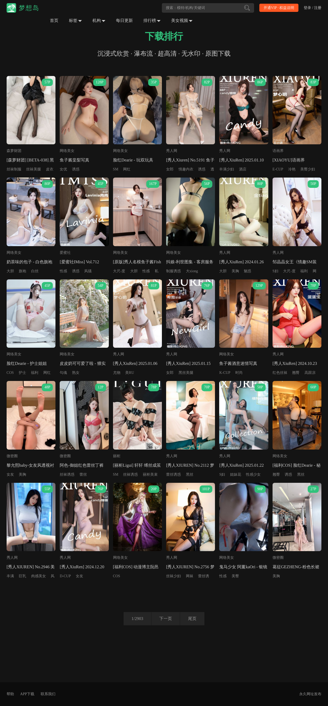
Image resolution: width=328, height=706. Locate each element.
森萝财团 (14, 151)
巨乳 (22, 576)
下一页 (165, 618)
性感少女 (253, 474)
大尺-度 (119, 271)
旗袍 (22, 271)
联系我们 (48, 694)
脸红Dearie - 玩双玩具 (133, 160)
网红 (126, 169)
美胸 (235, 271)
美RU (129, 373)
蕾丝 (83, 474)
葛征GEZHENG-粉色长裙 (296, 567)
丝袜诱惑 (67, 474)
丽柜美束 (150, 474)
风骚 (88, 271)
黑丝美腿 (186, 373)
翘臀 (295, 373)
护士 (22, 373)
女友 (10, 474)
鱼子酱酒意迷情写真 (238, 363)
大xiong (192, 271)
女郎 (170, 169)
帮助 (10, 694)
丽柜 (116, 456)
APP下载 (27, 694)
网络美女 (67, 151)
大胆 (10, 271)
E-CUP (278, 169)
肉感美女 (38, 576)
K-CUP (224, 373)
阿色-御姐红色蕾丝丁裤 (81, 465)
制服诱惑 (173, 271)
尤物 (116, 373)
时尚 (239, 373)
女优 (63, 169)
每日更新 (124, 20)
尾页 (192, 618)
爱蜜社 (65, 253)
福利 (304, 271)
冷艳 (292, 169)
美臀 (235, 576)
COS (10, 373)
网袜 (189, 576)
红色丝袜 (280, 373)
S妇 (275, 271)
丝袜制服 (14, 169)
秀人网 (171, 151)
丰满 (10, 576)
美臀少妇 (307, 169)
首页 (54, 20)
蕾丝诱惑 (173, 474)
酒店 (242, 169)
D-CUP (65, 576)
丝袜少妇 (173, 576)
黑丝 (189, 474)
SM (115, 169)
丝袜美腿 (33, 169)
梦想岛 (29, 7)
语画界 (278, 151)
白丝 (35, 271)
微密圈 (12, 456)
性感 (63, 271)
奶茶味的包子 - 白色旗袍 (29, 262)
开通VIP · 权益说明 (279, 8)
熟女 (75, 373)
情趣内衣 (186, 169)
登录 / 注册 (312, 8)
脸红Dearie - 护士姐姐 (27, 363)
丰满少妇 (226, 169)
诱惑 (75, 169)
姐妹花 (235, 474)
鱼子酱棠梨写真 (74, 160)
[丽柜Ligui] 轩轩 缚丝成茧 (137, 465)
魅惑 (247, 271)
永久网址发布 (310, 694)
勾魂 (63, 373)
